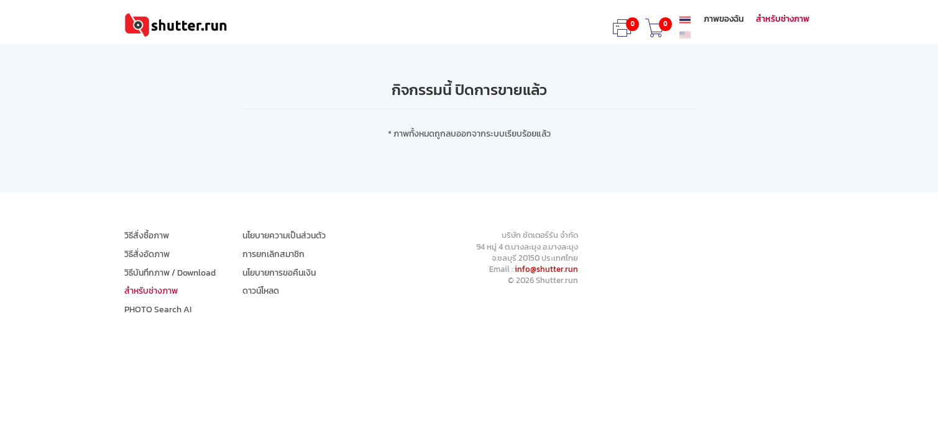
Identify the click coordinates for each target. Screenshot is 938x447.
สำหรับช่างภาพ (782, 19)
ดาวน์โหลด (260, 291)
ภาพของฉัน (724, 19)
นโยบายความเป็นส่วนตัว (284, 236)
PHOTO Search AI (157, 310)
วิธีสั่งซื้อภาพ (146, 236)
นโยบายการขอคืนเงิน (279, 273)
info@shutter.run (546, 269)
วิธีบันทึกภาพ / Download (170, 273)
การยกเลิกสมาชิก (273, 254)
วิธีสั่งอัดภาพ (147, 254)
